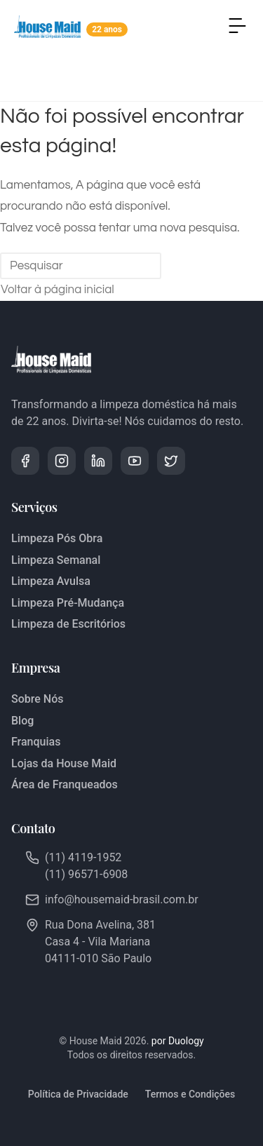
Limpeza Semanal (55, 560)
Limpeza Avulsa (50, 581)
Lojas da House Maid (63, 763)
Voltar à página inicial (57, 289)
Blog (22, 720)
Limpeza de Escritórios (68, 624)
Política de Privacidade (78, 1094)
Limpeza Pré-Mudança (67, 602)
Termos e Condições (190, 1094)
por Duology (177, 1040)
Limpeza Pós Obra (56, 538)
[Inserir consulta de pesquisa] (80, 265)
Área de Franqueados (64, 784)
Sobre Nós (37, 699)
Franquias (35, 741)
